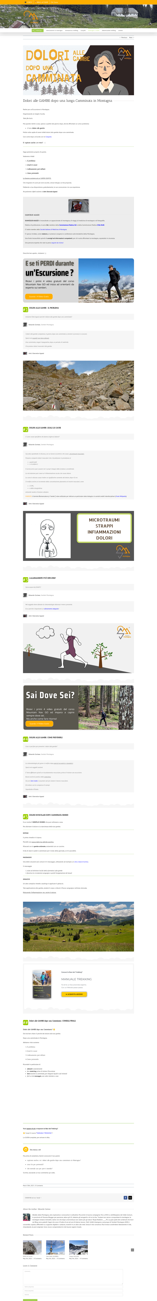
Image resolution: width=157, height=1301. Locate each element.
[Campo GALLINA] (78, 1241)
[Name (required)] (73, 1286)
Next (130, 37)
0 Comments (39, 1185)
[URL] (73, 1294)
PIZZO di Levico (27, 1256)
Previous (124, 37)
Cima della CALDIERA (52, 1256)
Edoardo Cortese (44, 1209)
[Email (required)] (73, 1290)
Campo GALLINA (74, 1256)
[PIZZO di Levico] (32, 1241)
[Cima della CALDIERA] (55, 1241)
